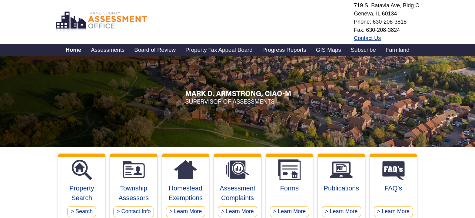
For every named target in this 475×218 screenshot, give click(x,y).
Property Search (81, 199)
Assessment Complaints (237, 199)
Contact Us (367, 38)
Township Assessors (133, 199)
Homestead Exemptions (185, 199)
